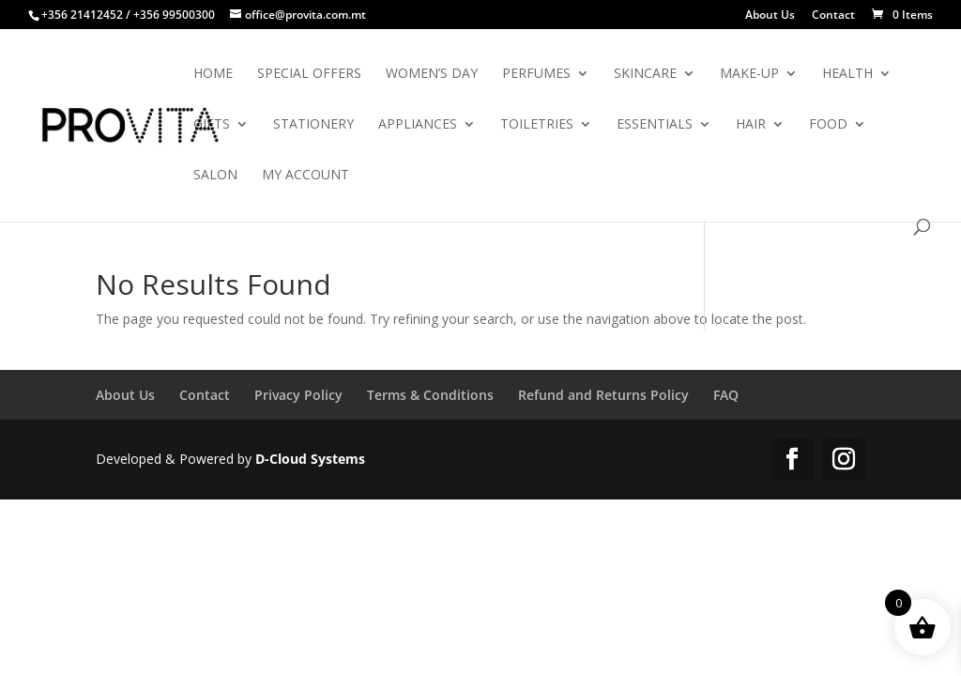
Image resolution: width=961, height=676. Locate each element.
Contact (833, 16)
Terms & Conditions (430, 395)
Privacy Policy (298, 395)
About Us (770, 16)
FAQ (726, 395)
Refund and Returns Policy (603, 395)
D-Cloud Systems (310, 459)
